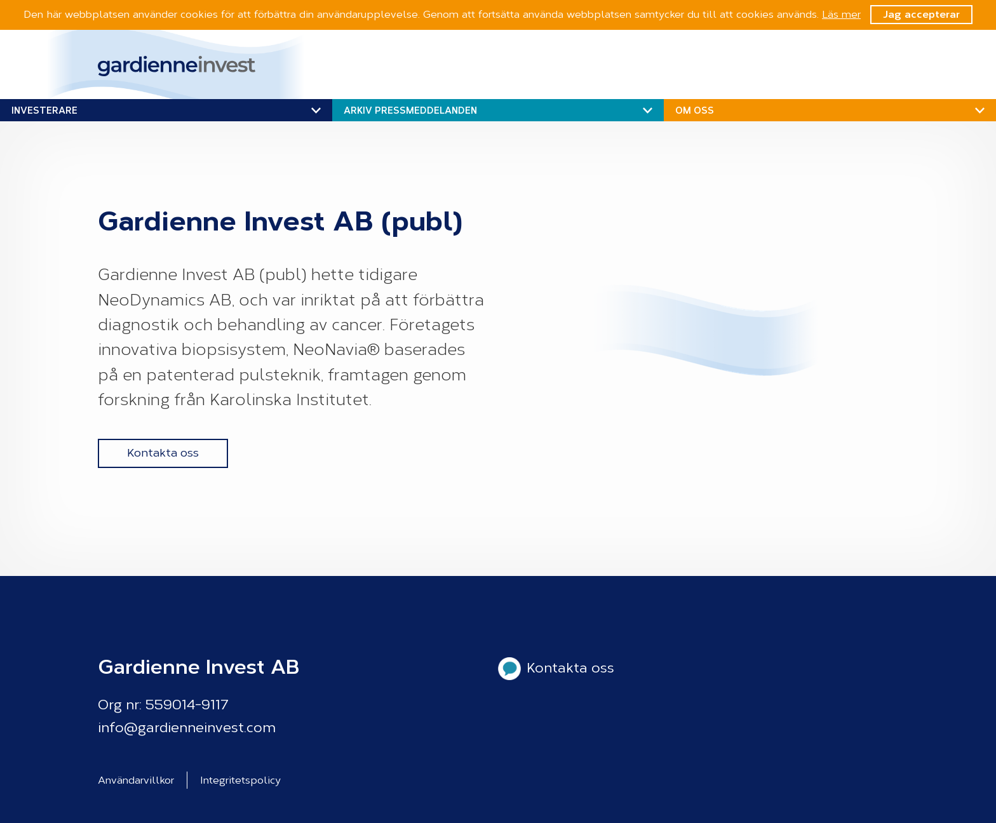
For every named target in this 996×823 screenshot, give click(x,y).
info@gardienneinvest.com (187, 727)
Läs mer (841, 14)
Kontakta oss (163, 453)
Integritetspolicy (240, 780)
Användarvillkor (136, 780)
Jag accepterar (921, 14)
